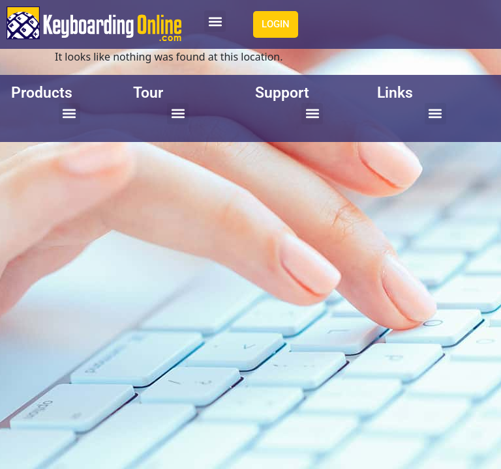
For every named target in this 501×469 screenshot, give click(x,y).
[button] (215, 21)
